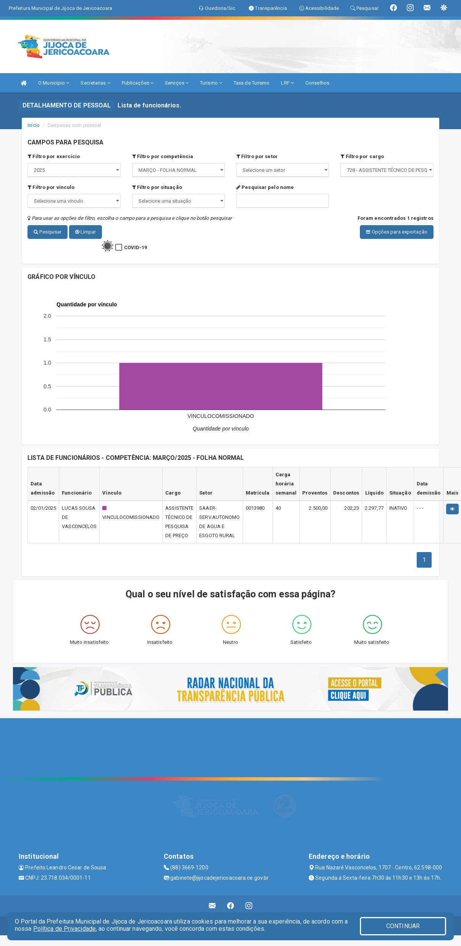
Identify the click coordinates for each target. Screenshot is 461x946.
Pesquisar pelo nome (265, 187)
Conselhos (317, 83)
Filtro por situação (157, 187)
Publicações (137, 83)
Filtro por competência (162, 156)
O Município (53, 83)
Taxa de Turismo (252, 83)
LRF (287, 83)
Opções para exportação (396, 232)
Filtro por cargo (362, 156)
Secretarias (95, 83)
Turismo (211, 83)
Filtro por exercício (53, 156)
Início (33, 125)
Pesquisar (47, 232)
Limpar (85, 232)
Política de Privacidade (64, 928)
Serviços (177, 83)
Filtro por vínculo (50, 187)
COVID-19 (135, 246)
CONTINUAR (403, 926)
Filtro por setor (257, 156)
